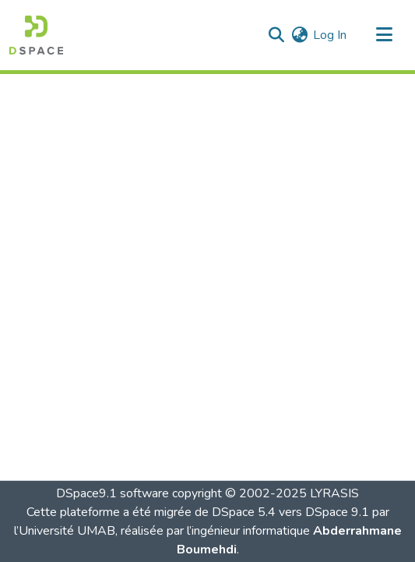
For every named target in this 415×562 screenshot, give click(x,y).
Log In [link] (329, 35)
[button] (36, 35)
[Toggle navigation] (384, 35)
